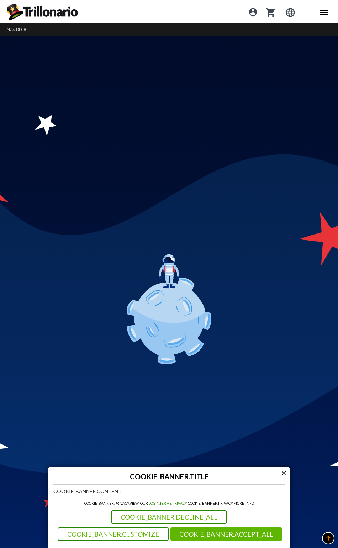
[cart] (271, 12)
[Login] (253, 12)
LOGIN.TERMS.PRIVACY (168, 503)
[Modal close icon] (283, 473)
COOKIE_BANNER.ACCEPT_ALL (226, 534)
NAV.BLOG (17, 29)
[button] (328, 538)
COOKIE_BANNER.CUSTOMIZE (113, 534)
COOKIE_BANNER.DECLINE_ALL (169, 517)
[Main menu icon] (324, 12)
